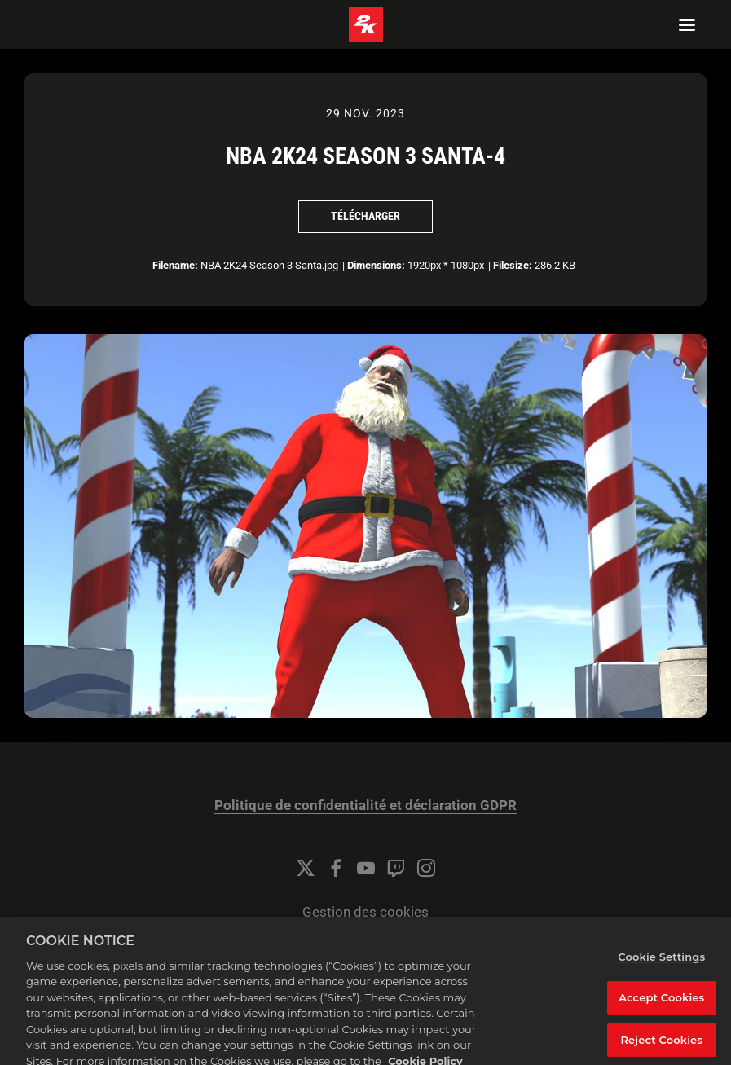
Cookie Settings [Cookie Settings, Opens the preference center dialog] (661, 964)
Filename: (175, 265)
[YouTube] (366, 868)
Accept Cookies (661, 1006)
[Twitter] (306, 868)
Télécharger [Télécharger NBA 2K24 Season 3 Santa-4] (365, 215)
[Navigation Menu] (687, 24)
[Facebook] (336, 868)
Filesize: (512, 265)
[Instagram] (426, 868)
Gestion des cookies (365, 912)
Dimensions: (376, 265)
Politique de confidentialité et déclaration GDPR (365, 805)
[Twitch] (396, 868)
